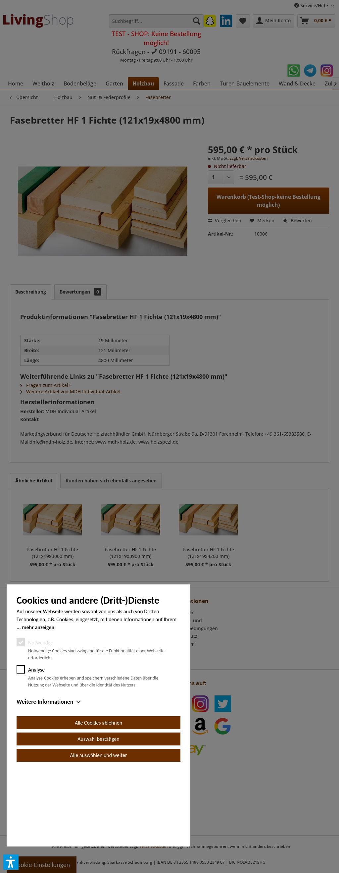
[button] (11, 862)
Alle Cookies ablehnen (98, 797)
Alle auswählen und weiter (98, 830)
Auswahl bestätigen (98, 814)
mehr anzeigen (38, 702)
